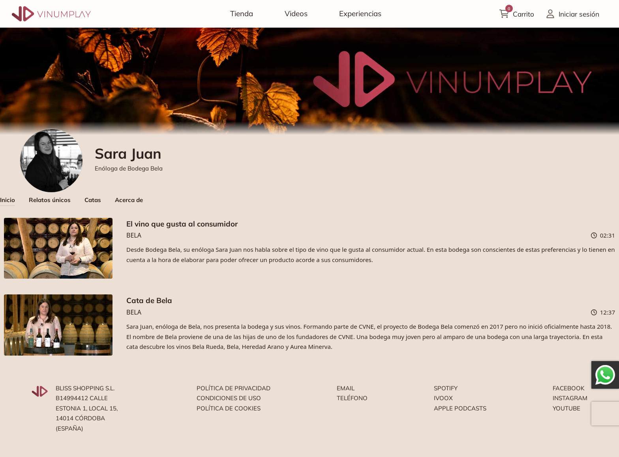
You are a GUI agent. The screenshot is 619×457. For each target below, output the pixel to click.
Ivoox (443, 398)
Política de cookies (229, 408)
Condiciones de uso (229, 398)
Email (346, 388)
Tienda (241, 13)
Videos (296, 13)
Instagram (570, 398)
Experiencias (360, 13)
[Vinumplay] (51, 13)
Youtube (566, 408)
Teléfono (352, 398)
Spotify (446, 388)
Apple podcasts (460, 408)
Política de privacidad (233, 388)
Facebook (569, 388)
